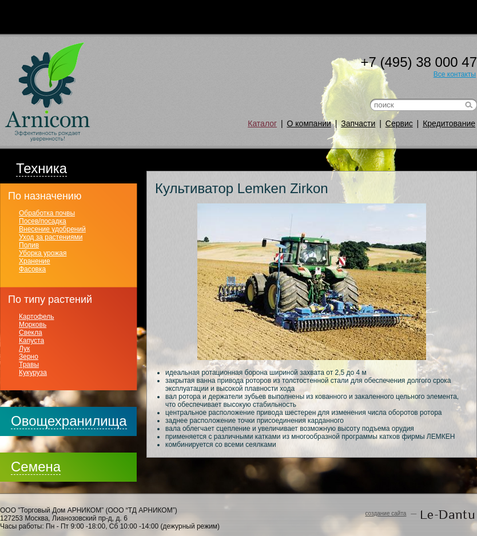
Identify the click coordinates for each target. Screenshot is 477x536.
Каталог (262, 123)
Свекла (30, 333)
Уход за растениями (50, 237)
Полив (29, 245)
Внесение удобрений (52, 229)
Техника (41, 168)
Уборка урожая (42, 253)
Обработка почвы (47, 213)
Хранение (34, 261)
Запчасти (358, 123)
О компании (309, 123)
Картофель (36, 317)
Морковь (32, 325)
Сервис (399, 123)
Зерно (28, 357)
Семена (36, 466)
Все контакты (455, 74)
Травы (29, 365)
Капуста (31, 341)
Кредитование (449, 123)
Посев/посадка (42, 221)
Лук (24, 349)
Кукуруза (33, 373)
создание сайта (385, 513)
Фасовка (32, 269)
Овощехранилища (69, 421)
